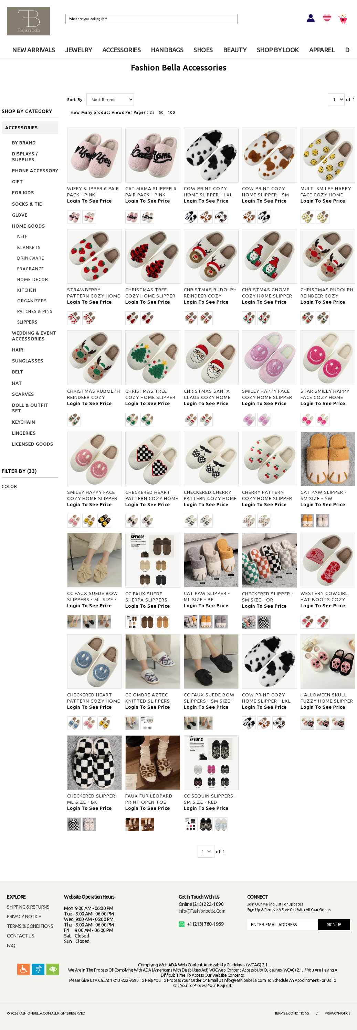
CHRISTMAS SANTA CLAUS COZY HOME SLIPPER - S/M (207, 397)
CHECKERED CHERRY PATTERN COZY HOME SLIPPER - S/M (210, 498)
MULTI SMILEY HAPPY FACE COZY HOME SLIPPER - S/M (326, 195)
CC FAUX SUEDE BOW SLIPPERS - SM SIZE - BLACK (209, 701)
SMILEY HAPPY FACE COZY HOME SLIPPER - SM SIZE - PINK (92, 498)
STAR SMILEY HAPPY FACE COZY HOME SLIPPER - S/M (325, 397)
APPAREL (322, 49)
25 (152, 112)
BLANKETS (28, 247)
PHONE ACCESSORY (35, 170)
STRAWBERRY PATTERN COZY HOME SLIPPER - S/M (93, 296)
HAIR (17, 349)
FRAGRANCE (30, 269)
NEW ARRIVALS (33, 49)
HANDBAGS (167, 49)
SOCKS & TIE (27, 204)
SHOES (203, 49)
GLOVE (20, 215)
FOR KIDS (23, 192)
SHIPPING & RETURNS (28, 907)
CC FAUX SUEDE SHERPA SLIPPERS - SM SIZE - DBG (148, 600)
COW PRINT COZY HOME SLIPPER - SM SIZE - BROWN (265, 195)
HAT (17, 383)
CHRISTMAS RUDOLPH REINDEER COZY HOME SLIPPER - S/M (210, 296)
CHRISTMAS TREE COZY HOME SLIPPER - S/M (150, 296)
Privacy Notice (337, 1013)
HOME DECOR (32, 279)
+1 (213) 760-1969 (201, 924)
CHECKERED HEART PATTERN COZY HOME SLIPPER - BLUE (93, 701)
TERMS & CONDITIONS (30, 926)
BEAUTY (234, 49)
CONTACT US (20, 936)
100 (171, 112)
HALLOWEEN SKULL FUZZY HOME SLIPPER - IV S (327, 701)
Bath (22, 237)
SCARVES (23, 394)
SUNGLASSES (27, 360)
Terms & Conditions (292, 1013)
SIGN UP (334, 924)
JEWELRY (78, 49)
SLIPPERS (27, 322)
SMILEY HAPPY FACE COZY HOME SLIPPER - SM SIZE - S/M (267, 397)
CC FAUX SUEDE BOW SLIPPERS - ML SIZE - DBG (92, 599)
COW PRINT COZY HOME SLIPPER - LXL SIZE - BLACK (208, 195)
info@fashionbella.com (202, 911)
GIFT (17, 181)
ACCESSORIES (121, 49)
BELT (17, 371)
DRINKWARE (30, 258)
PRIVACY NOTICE (24, 916)
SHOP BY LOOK (278, 49)
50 (161, 112)
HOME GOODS (28, 226)
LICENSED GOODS (32, 444)
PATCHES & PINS (34, 311)
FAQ (11, 945)
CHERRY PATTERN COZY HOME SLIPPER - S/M (267, 498)
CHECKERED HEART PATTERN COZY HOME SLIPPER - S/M (151, 498)
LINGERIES (24, 433)
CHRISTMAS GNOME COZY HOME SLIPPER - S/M (267, 296)
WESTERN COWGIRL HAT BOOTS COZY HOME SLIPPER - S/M (325, 599)
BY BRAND (24, 142)
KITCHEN (26, 290)
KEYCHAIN (23, 422)
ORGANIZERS (31, 301)
